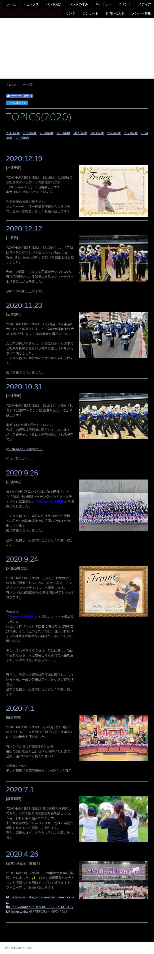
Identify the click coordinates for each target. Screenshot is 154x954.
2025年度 (22, 137)
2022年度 (114, 132)
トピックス (31, 4)
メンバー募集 (141, 14)
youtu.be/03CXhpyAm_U (24, 448)
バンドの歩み (78, 4)
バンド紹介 (54, 4)
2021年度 (97, 132)
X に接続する (16, 102)
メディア (144, 4)
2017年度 (29, 132)
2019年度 (63, 132)
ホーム (11, 4)
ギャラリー (103, 4)
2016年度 (13, 132)
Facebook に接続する (19, 95)
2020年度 (80, 132)
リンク (70, 14)
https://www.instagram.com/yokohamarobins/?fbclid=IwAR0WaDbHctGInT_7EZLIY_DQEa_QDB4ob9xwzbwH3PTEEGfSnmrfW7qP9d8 (40, 904)
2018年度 (46, 132)
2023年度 (131, 132)
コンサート (90, 14)
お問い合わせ (115, 14)
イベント (124, 4)
